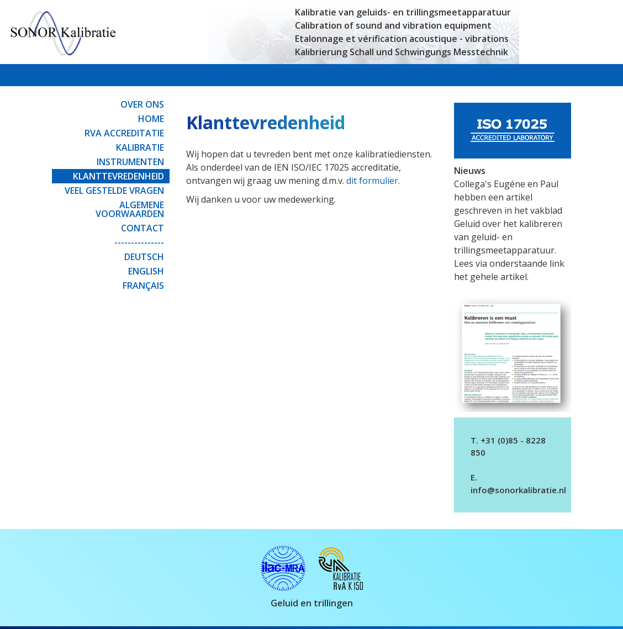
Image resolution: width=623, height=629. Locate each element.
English (146, 271)
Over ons (142, 104)
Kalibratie (140, 147)
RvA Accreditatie (124, 133)
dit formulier (372, 181)
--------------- (139, 242)
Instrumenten (130, 162)
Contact (142, 228)
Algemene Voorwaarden (130, 209)
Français (143, 285)
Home (151, 119)
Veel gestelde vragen (114, 190)
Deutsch (144, 257)
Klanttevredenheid (118, 176)
